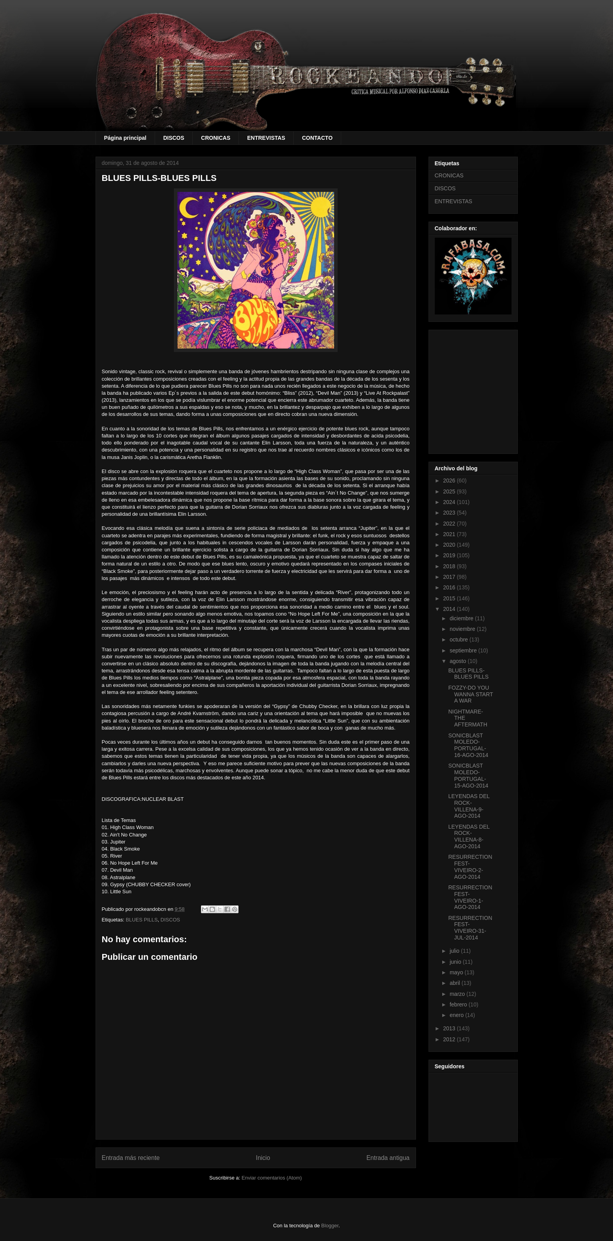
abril (455, 983)
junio (456, 962)
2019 (450, 555)
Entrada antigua (387, 1157)
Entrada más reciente (131, 1157)
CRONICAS (215, 138)
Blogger (329, 1225)
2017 (450, 577)
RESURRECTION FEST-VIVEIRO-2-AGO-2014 (470, 867)
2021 (450, 534)
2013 (450, 1028)
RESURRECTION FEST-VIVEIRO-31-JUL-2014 (470, 928)
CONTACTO (317, 138)
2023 (450, 512)
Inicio (263, 1157)
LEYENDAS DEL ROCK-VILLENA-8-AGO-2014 (468, 836)
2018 (450, 566)
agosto (459, 661)
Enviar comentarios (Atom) (272, 1178)
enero (457, 1015)
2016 (450, 587)
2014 (450, 609)
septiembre (464, 650)
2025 (450, 491)
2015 (450, 598)
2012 (450, 1039)
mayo (457, 972)
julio (455, 951)
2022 (450, 523)
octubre (460, 639)
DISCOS (173, 138)
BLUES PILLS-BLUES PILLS (468, 673)
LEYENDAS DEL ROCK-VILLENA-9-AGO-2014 (468, 806)
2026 (450, 480)
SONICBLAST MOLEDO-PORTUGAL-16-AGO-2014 (468, 745)
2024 (450, 502)
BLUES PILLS (142, 920)
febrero (459, 1004)
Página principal (125, 138)
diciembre (462, 618)
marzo (458, 994)
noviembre (463, 629)
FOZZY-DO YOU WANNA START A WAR (470, 694)
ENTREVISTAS (266, 138)
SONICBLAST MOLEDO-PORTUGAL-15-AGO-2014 (468, 775)
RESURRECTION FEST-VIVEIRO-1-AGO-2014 (470, 897)
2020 (450, 545)
